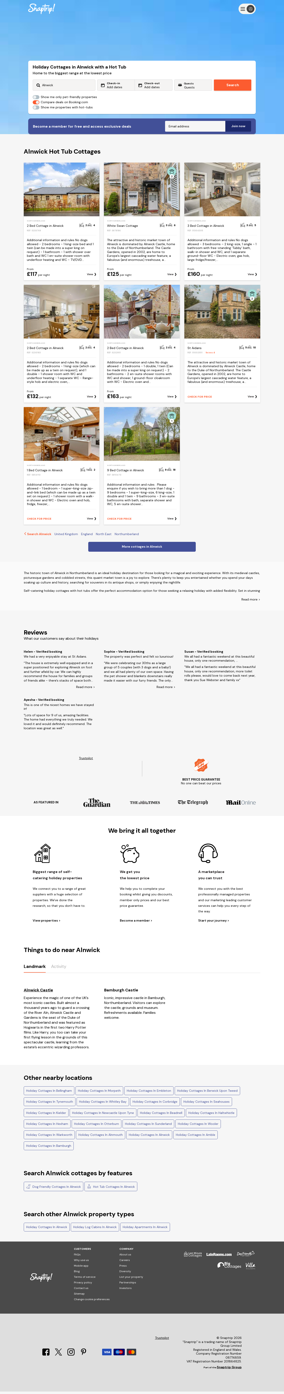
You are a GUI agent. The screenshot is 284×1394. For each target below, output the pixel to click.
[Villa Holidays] (248, 1270)
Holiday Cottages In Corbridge (155, 1104)
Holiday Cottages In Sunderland (148, 1126)
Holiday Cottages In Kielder (46, 1115)
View (90, 277)
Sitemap (79, 1296)
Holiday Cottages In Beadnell (161, 1115)
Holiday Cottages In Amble (195, 1137)
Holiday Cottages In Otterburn (96, 1126)
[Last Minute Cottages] (191, 1258)
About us (125, 1257)
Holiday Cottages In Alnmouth (100, 1137)
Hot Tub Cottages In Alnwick (111, 1189)
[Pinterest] (83, 1357)
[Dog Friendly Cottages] (243, 1258)
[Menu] (247, 9)
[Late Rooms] (217, 1258)
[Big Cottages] (227, 1270)
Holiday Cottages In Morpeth (99, 1093)
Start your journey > (213, 923)
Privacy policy (83, 1285)
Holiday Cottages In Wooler (198, 1126)
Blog (77, 1274)
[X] (59, 1357)
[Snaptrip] (41, 9)
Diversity (125, 1274)
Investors (125, 1290)
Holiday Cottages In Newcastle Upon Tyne (103, 1115)
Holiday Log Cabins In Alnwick (95, 1229)
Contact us (81, 1290)
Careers (124, 1262)
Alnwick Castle (38, 992)
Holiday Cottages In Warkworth (49, 1137)
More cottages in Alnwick (142, 549)
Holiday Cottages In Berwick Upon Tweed (207, 1093)
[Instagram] (71, 1357)
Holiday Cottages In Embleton (149, 1093)
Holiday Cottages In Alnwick (149, 1137)
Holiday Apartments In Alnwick (145, 1229)
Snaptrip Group (229, 1370)
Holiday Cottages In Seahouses (206, 1104)
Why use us (81, 1262)
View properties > (46, 923)
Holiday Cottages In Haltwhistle (211, 1115)
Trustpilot (86, 761)
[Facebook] (46, 1357)
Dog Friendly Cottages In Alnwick (53, 1189)
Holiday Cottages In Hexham (47, 1126)
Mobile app (81, 1268)
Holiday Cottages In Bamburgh (48, 1148)
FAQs (77, 1257)
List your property (131, 1279)
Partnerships (127, 1285)
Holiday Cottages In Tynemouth (49, 1104)
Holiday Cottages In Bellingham (49, 1093)
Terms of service (84, 1279)
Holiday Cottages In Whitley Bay (103, 1104)
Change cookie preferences (92, 1302)
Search (232, 85)
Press (123, 1268)
